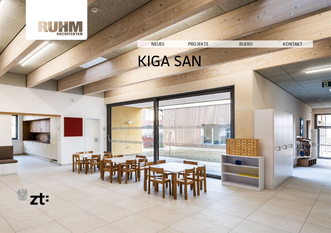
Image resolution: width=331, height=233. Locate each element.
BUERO (271, 44)
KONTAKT (303, 44)
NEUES (212, 44)
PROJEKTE (240, 44)
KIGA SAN (229, 61)
